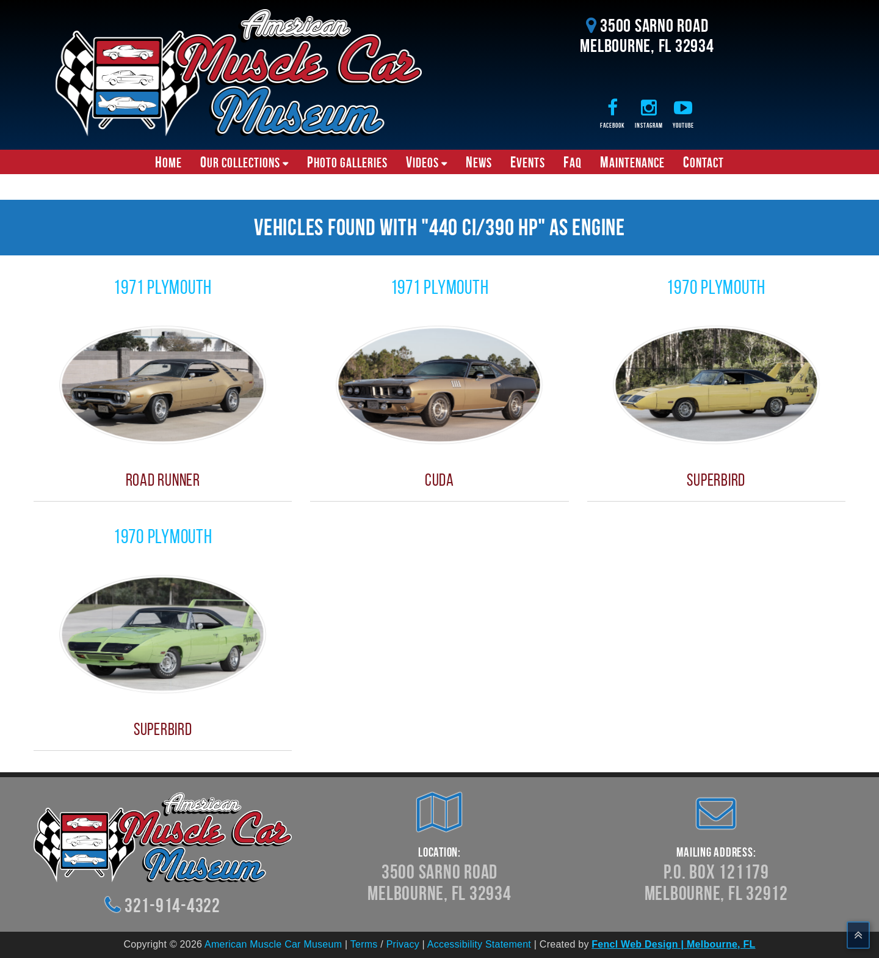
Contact (703, 161)
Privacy (402, 944)
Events (527, 161)
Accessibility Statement (479, 944)
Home (168, 161)
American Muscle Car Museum (273, 944)
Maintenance (632, 161)
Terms (364, 944)
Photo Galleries (347, 161)
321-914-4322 (172, 905)
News (479, 161)
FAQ (572, 161)
